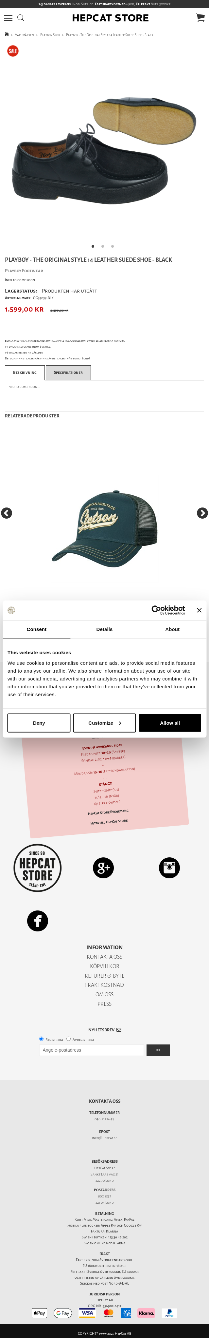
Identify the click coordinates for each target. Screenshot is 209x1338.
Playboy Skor (50, 35)
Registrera (54, 1039)
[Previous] (6, 513)
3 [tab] (114, 248)
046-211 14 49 (104, 1119)
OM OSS (104, 994)
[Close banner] (199, 610)
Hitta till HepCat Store (109, 822)
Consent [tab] (36, 629)
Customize (104, 722)
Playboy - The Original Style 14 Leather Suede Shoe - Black (109, 35)
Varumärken (24, 35)
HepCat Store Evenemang (108, 812)
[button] (8, 18)
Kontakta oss (104, 1101)
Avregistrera (83, 1039)
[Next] (202, 513)
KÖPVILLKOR (104, 966)
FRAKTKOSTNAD (104, 985)
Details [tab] (104, 629)
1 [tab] (95, 248)
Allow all (170, 722)
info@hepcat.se (104, 1138)
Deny (39, 722)
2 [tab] (104, 248)
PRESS (104, 1004)
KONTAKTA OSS (104, 956)
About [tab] (172, 629)
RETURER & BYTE (104, 975)
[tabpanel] (104, 148)
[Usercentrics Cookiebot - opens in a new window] (156, 610)
